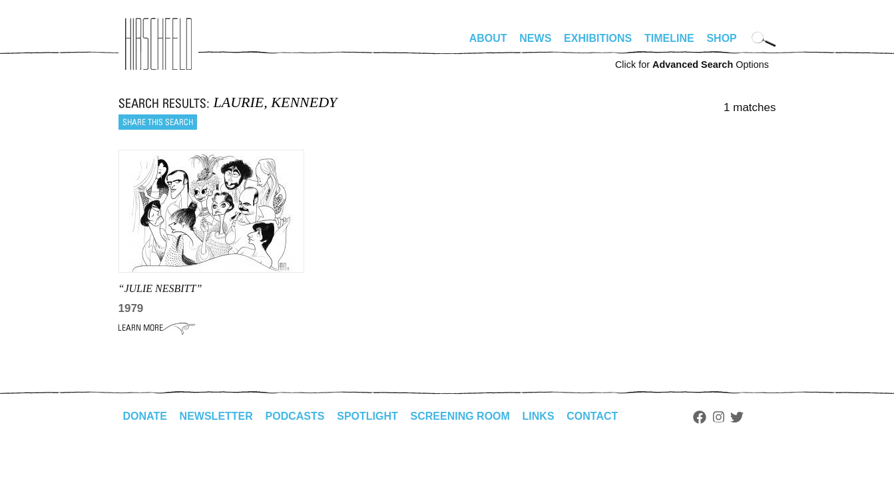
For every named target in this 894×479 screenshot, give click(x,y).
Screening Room (460, 416)
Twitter (737, 417)
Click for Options (692, 64)
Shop (721, 38)
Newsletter (216, 416)
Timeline (669, 38)
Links (539, 416)
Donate (145, 416)
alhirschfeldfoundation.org (158, 44)
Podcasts (295, 416)
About (488, 38)
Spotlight (367, 416)
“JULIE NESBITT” (160, 288)
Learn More (156, 328)
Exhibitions (598, 38)
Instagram (718, 417)
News (535, 38)
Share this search (157, 122)
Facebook (699, 417)
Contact (592, 416)
